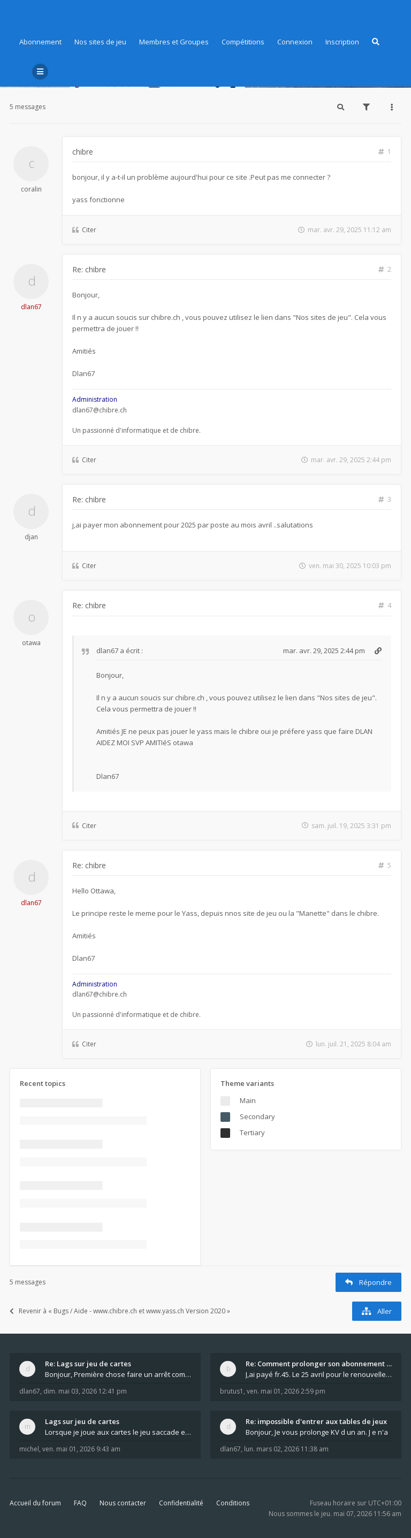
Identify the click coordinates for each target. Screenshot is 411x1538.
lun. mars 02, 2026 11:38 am (286, 1448)
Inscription (342, 42)
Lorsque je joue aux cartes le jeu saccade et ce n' (118, 1432)
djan (31, 536)
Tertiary (252, 1132)
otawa (31, 642)
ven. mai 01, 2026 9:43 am (81, 1448)
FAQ (80, 1503)
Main (248, 1100)
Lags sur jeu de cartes (82, 1421)
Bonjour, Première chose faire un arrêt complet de (118, 1374)
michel (29, 1448)
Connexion (295, 42)
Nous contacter (123, 1503)
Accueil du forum (35, 1503)
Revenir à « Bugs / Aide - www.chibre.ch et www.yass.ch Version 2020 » (120, 1310)
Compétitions (243, 42)
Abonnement (40, 42)
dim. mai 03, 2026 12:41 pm (85, 1391)
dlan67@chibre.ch (99, 410)
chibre (82, 152)
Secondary (257, 1116)
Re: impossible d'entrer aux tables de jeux (316, 1421)
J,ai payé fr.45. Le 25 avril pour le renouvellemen (319, 1374)
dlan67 (31, 306)
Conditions (232, 1503)
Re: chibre (89, 269)
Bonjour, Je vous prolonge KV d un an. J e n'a (317, 1432)
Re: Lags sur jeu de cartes (88, 1363)
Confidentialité (181, 1503)
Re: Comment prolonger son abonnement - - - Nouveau (319, 1363)
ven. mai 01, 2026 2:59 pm (286, 1391)
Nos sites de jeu (100, 42)
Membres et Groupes (174, 42)
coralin (31, 189)
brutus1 (231, 1391)
